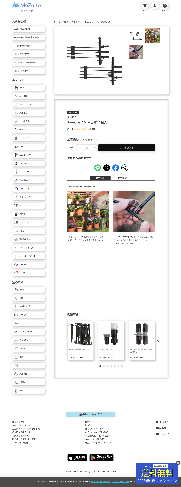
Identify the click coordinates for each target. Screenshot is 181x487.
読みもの (162, 428)
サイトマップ (163, 434)
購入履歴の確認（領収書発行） (25, 439)
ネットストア (163, 422)
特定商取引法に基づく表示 (97, 436)
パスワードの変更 (20, 443)
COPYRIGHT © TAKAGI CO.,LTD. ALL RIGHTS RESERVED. (90, 472)
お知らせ (89, 425)
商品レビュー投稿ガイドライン (98, 443)
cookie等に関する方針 (100, 482)
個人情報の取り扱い (94, 429)
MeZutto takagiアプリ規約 (96, 432)
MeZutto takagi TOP (90, 414)
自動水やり (76, 22)
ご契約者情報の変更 (21, 432)
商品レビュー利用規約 (94, 439)
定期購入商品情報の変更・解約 (26, 429)
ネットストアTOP (61, 22)
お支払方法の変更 (20, 436)
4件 (93, 129)
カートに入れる (126, 147)
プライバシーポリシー (120, 482)
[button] (157, 341)
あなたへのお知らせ (21, 425)
